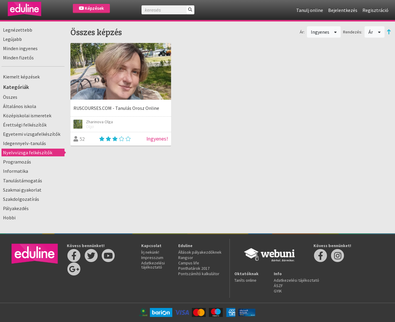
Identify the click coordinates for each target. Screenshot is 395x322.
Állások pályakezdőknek (200, 252)
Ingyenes (324, 32)
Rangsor (185, 257)
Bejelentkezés (342, 10)
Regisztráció (375, 10)
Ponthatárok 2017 (194, 268)
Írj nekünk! (150, 252)
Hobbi (9, 218)
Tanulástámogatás (22, 181)
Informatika (15, 171)
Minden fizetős (18, 58)
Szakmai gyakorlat (22, 190)
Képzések (91, 8)
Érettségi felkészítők (25, 125)
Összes (10, 97)
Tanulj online (309, 10)
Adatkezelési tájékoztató (153, 265)
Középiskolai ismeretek (27, 115)
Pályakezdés (16, 208)
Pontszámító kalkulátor (198, 273)
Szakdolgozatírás (21, 199)
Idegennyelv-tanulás (24, 143)
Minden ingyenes (20, 48)
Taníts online (245, 280)
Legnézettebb (17, 30)
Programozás (17, 162)
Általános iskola (19, 106)
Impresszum (152, 257)
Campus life (188, 263)
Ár (374, 32)
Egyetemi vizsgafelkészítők (31, 134)
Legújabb (12, 39)
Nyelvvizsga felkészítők (27, 152)
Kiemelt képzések (21, 77)
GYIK (278, 291)
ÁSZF (278, 285)
